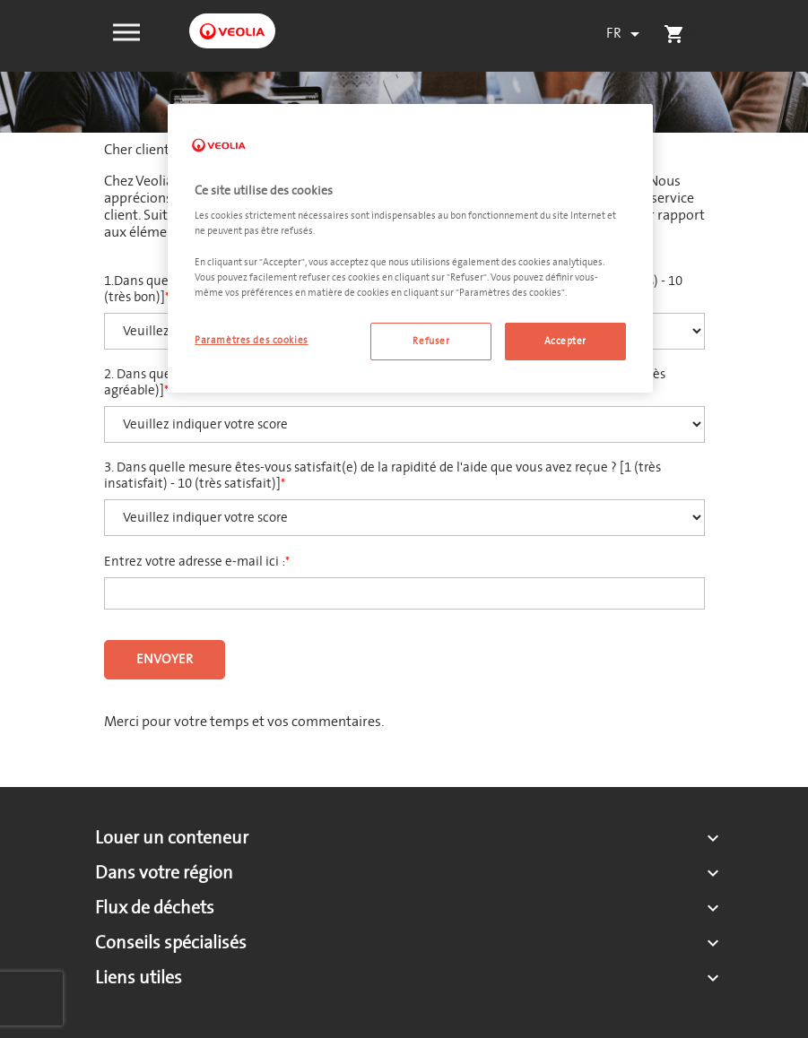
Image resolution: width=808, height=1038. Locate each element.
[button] (126, 30)
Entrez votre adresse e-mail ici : (194, 562)
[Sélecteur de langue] (626, 34)
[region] (410, 248)
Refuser (431, 341)
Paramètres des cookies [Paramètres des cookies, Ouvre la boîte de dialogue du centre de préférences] (251, 340)
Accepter (565, 341)
